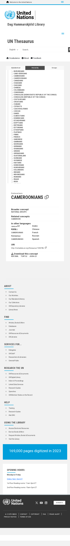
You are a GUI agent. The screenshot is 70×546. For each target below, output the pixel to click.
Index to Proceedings (16, 381)
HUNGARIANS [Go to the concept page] (19, 167)
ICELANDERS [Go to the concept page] (19, 170)
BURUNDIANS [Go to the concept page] (19, 71)
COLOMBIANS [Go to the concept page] (19, 90)
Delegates (12, 350)
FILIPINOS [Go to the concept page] (18, 132)
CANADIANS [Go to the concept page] (18, 81)
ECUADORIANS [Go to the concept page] (19, 120)
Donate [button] (59, 503)
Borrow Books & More (16, 432)
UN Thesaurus (20, 41)
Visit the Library (14, 439)
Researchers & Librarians (17, 357)
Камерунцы (16, 236)
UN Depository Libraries (17, 306)
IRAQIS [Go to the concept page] (16, 179)
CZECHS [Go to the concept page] (17, 111)
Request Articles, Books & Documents (22, 435)
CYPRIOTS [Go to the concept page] (18, 106)
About (25, 58)
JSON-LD (33, 256)
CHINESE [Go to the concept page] (17, 88)
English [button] (13, 49)
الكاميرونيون (15, 226)
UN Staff (12, 353)
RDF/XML (15, 256)
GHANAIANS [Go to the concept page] (18, 149)
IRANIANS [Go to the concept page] (17, 177)
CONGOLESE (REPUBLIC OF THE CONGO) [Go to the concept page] (29, 97)
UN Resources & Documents (19, 333)
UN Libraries (13, 337)
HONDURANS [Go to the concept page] (19, 165)
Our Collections (14, 302)
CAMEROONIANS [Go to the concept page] (20, 78)
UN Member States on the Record (20, 395)
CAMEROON (16, 219)
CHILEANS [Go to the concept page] (18, 85)
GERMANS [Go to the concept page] (18, 146)
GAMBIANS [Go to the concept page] (18, 142)
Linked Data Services (16, 384)
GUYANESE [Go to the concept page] (18, 160)
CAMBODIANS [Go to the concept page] (19, 76)
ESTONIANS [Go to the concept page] (18, 127)
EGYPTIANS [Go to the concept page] (18, 123)
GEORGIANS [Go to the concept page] (18, 144)
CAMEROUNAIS (17, 233)
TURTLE (24, 256)
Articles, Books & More (16, 323)
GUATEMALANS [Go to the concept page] (20, 156)
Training (11, 408)
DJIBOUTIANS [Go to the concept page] (19, 116)
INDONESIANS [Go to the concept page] (19, 174)
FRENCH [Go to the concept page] (17, 137)
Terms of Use (25, 517)
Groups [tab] (54, 68)
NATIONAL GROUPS (19, 212)
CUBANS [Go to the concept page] (17, 104)
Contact (23, 514)
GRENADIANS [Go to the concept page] (19, 153)
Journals (12, 330)
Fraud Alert (54, 514)
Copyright (35, 514)
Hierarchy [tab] (35, 68)
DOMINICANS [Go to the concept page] (19, 118)
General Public (14, 361)
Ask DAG (12, 415)
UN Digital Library (15, 377)
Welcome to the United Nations (21, 2)
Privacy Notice (10, 517)
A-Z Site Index (11, 514)
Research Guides (15, 388)
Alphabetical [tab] (15, 68)
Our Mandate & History (17, 299)
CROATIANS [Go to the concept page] (18, 102)
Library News (13, 310)
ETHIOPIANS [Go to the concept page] (19, 130)
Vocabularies (13, 58)
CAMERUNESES (17, 239)
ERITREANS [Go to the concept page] (18, 125)
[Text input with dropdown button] (44, 49)
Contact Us (12, 292)
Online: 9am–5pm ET (15, 479)
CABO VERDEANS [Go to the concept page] (20, 74)
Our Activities (13, 295)
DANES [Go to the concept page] (16, 113)
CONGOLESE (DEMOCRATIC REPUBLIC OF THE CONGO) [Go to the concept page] (35, 95)
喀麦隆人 (14, 229)
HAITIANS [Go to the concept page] (17, 163)
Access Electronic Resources (19, 428)
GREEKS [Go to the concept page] (17, 151)
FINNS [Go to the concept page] (16, 135)
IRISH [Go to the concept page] (16, 181)
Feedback (36, 58)
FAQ (44, 514)
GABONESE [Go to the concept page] (18, 139)
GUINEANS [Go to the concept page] (18, 158)
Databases (12, 326)
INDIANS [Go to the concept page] (17, 172)
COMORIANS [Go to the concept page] (19, 92)
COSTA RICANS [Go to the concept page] (20, 99)
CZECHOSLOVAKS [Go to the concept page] (21, 109)
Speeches (12, 391)
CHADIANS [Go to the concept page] (18, 83)
